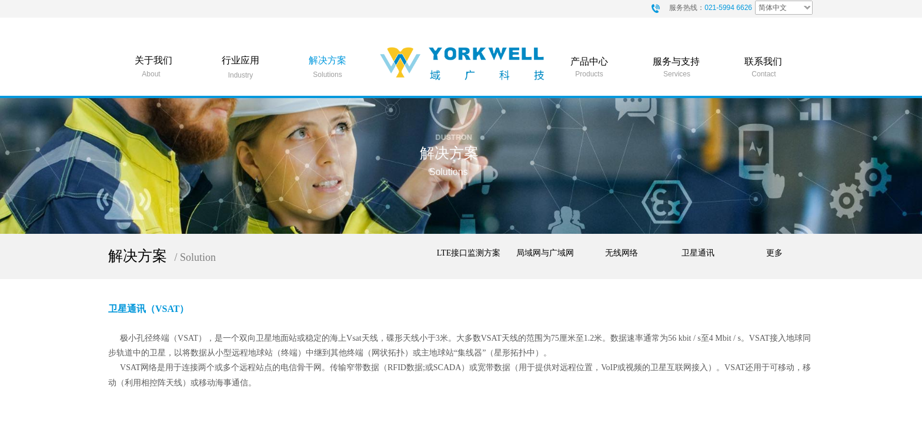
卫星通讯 (698, 253)
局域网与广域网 (545, 253)
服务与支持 (676, 61)
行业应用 (240, 60)
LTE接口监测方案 (468, 253)
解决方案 (327, 60)
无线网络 (621, 253)
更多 (774, 253)
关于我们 (153, 60)
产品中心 (589, 61)
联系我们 (763, 61)
